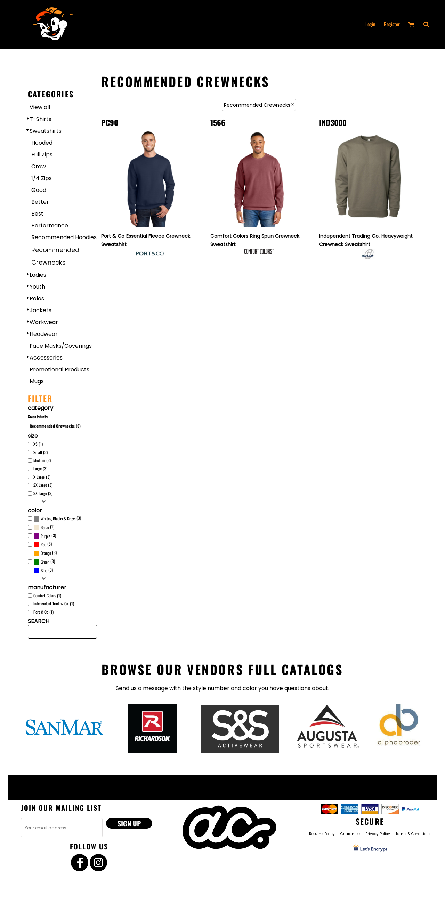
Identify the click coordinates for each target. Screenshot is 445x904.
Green (45, 562)
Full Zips (41, 155)
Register (392, 24)
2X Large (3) (42, 485)
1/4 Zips (41, 178)
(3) (57, 519)
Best (37, 214)
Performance (49, 225)
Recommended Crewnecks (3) (55, 426)
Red (43, 544)
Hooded (41, 143)
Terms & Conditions (413, 834)
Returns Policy (322, 834)
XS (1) (38, 444)
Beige (45, 527)
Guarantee (350, 834)
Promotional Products (59, 369)
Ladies (38, 275)
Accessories (46, 358)
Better (40, 202)
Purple (45, 536)
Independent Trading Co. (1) (53, 603)
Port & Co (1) (43, 612)
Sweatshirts (46, 131)
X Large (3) (41, 477)
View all (40, 107)
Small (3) (40, 452)
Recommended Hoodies (64, 237)
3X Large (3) (42, 493)
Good (38, 190)
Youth (37, 287)
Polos (37, 298)
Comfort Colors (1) (47, 595)
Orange (46, 553)
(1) (43, 527)
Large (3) (40, 468)
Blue (44, 570)
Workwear (44, 322)
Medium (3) (42, 460)
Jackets (40, 310)
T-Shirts (40, 119)
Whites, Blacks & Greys (58, 519)
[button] (426, 24)
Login (370, 24)
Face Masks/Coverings (61, 346)
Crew (38, 166)
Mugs (37, 381)
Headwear (44, 334)
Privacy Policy (377, 834)
